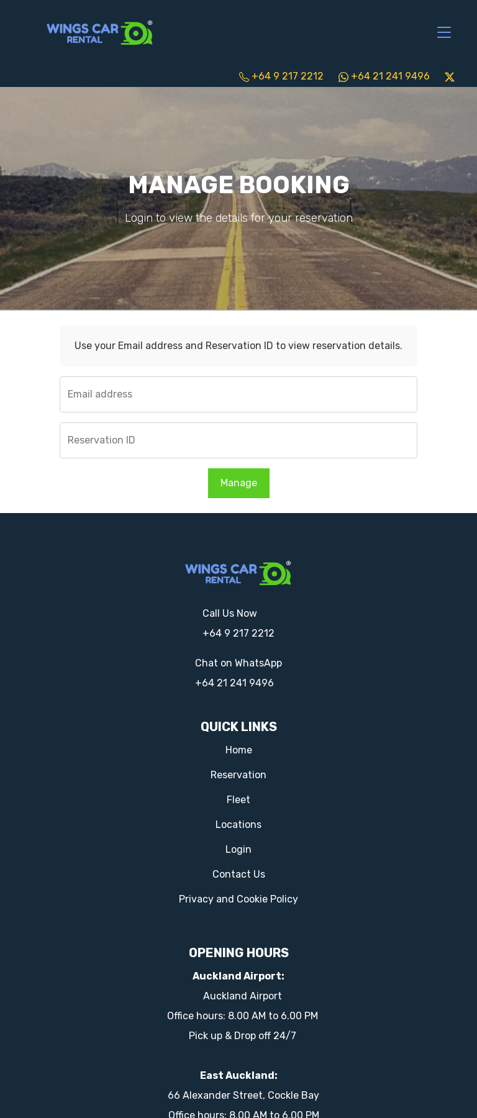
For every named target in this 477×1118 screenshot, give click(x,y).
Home (238, 750)
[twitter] (450, 76)
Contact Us (238, 874)
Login (238, 849)
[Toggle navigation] (444, 33)
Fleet (238, 800)
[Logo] (100, 31)
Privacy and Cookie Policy (238, 899)
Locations (238, 824)
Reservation (238, 775)
